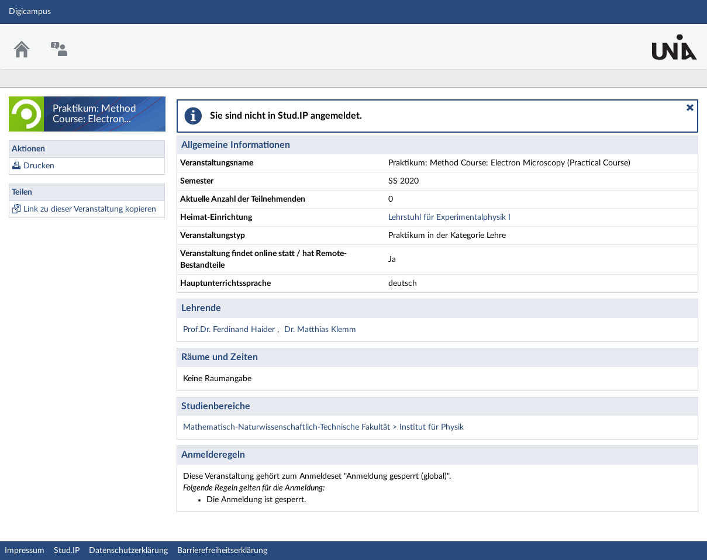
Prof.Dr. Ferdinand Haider (230, 330)
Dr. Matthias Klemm (320, 330)
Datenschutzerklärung (128, 551)
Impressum (24, 551)
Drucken (38, 166)
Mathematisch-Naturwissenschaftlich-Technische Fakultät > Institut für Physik (323, 427)
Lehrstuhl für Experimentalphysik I (449, 217)
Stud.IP (67, 551)
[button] (690, 107)
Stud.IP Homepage (662, 39)
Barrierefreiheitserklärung (222, 551)
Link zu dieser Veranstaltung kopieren (89, 209)
